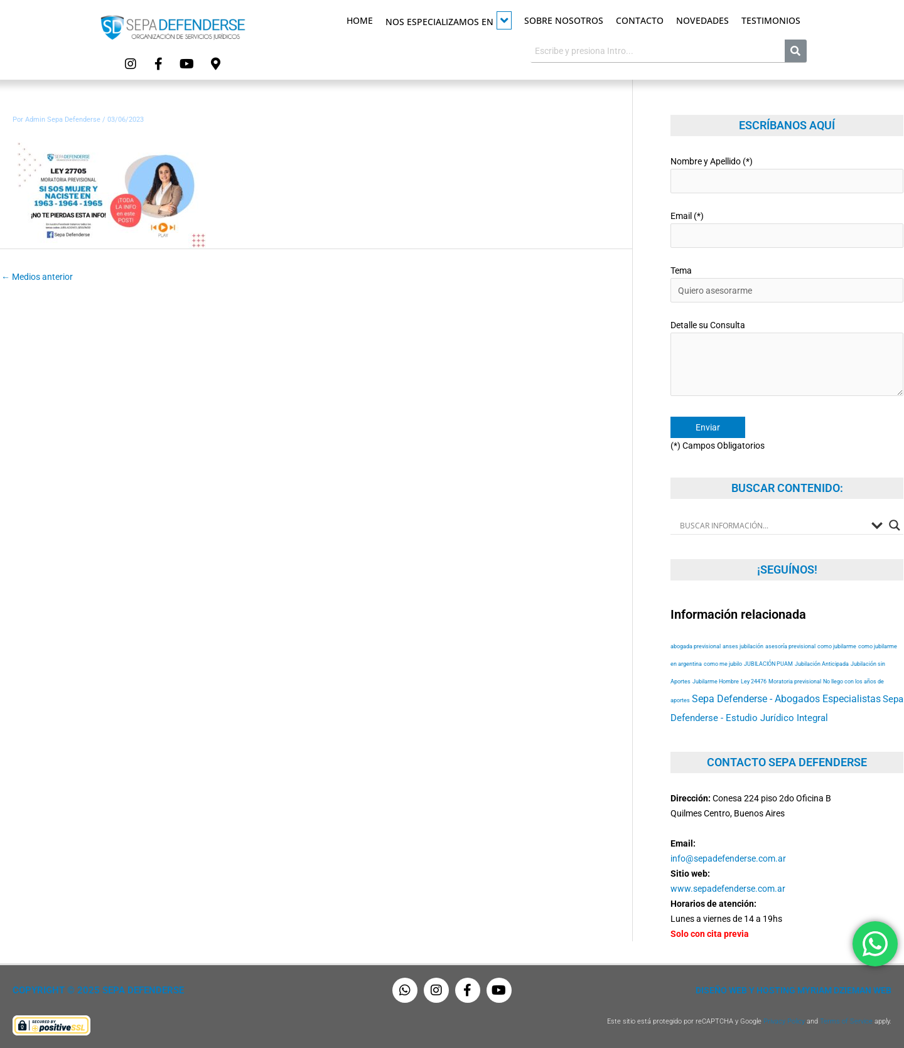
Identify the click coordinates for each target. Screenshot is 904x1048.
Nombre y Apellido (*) (786, 174)
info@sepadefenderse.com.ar (728, 858)
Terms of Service (846, 1021)
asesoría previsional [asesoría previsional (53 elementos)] (790, 646)
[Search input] (772, 525)
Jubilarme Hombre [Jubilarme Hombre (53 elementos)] (715, 681)
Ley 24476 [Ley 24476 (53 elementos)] (754, 681)
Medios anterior (37, 277)
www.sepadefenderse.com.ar (727, 889)
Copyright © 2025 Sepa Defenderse (98, 990)
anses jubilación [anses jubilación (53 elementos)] (743, 646)
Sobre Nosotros (563, 20)
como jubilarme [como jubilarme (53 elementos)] (836, 646)
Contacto (640, 20)
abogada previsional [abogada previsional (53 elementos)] (695, 646)
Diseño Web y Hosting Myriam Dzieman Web (793, 990)
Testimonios (770, 20)
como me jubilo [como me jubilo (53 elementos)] (723, 663)
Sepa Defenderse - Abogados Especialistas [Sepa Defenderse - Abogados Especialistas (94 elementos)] (786, 699)
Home (360, 20)
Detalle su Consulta (786, 360)
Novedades (702, 20)
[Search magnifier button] (894, 525)
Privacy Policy (784, 1021)
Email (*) (786, 229)
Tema (786, 283)
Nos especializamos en (448, 20)
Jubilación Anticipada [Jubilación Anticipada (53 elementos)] (822, 663)
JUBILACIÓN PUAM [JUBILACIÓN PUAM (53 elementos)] (768, 663)
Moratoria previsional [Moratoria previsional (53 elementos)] (794, 681)
